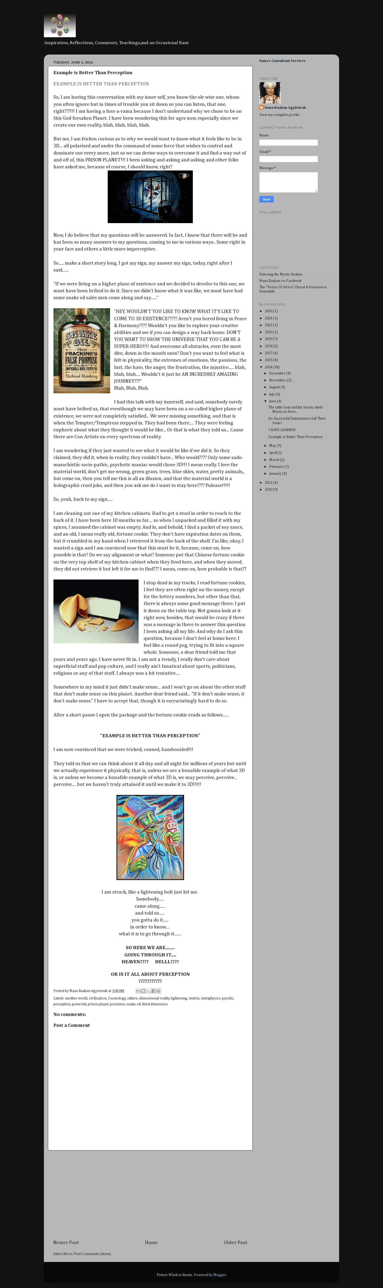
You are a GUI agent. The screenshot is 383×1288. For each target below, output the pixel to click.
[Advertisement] (150, 1195)
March (274, 460)
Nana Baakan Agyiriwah (285, 108)
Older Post (235, 1242)
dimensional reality (154, 998)
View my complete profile (279, 115)
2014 (269, 367)
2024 (269, 318)
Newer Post (66, 1242)
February (277, 467)
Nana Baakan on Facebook (280, 281)
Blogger (219, 1275)
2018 (269, 346)
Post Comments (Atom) (92, 1254)
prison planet (98, 1004)
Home (151, 1242)
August (275, 387)
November (278, 380)
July (272, 394)
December (277, 373)
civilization (97, 998)
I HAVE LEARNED (282, 430)
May (273, 446)
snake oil (134, 1004)
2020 (269, 332)
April (273, 453)
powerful (79, 1004)
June (273, 401)
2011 (269, 483)
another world (76, 998)
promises (117, 1004)
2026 (269, 311)
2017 (269, 353)
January (275, 474)
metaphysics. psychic (217, 998)
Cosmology (117, 998)
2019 (269, 339)
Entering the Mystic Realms (280, 274)
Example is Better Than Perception (295, 437)
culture (132, 998)
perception (61, 1004)
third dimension (155, 1004)
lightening (179, 998)
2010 (269, 489)
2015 (269, 360)
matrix (194, 998)
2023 (269, 325)
